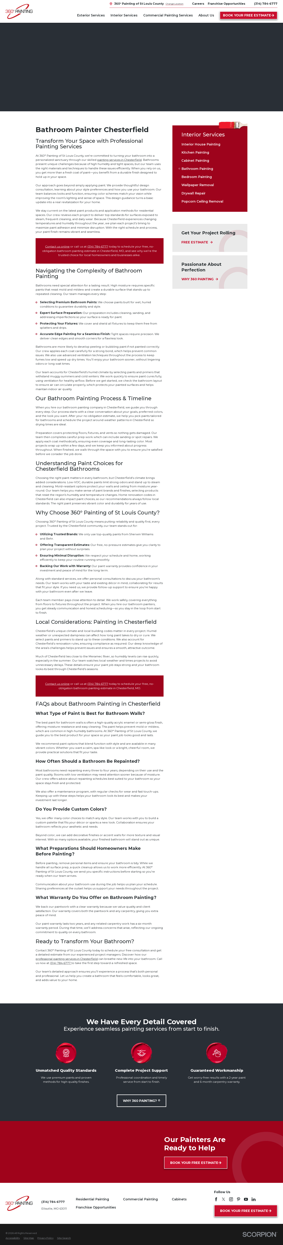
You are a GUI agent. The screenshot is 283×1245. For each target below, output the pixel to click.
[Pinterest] (239, 1199)
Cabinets (179, 1199)
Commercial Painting (140, 1199)
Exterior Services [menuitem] (91, 15)
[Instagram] (231, 1199)
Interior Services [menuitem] (124, 15)
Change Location (174, 3)
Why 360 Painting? (141, 1101)
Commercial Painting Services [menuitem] (168, 15)
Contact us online (57, 246)
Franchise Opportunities (96, 1207)
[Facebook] (216, 1199)
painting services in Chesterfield (119, 160)
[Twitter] (224, 1199)
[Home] (19, 11)
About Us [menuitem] (206, 15)
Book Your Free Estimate (248, 15)
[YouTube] (246, 1199)
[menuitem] (209, 144)
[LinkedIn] (254, 1199)
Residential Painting (92, 1199)
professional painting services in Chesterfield (67, 959)
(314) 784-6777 (265, 3)
